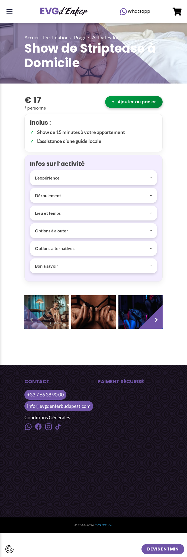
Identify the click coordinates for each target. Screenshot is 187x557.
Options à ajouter (51, 230)
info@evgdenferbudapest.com (59, 406)
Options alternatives (55, 248)
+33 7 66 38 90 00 (45, 395)
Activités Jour (106, 37)
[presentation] (37, 315)
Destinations (57, 37)
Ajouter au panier (134, 102)
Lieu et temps (48, 213)
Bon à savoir (46, 265)
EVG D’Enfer (104, 525)
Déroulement (48, 195)
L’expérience (47, 177)
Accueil (32, 37)
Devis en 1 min (163, 549)
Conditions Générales (47, 417)
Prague (81, 37)
